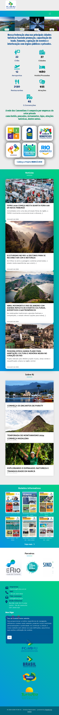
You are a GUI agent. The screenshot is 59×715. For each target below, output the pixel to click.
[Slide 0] (21, 28)
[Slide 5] (38, 28)
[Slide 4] (34, 28)
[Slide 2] (27, 28)
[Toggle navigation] (49, 14)
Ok (9, 637)
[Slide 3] (31, 28)
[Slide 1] (24, 28)
